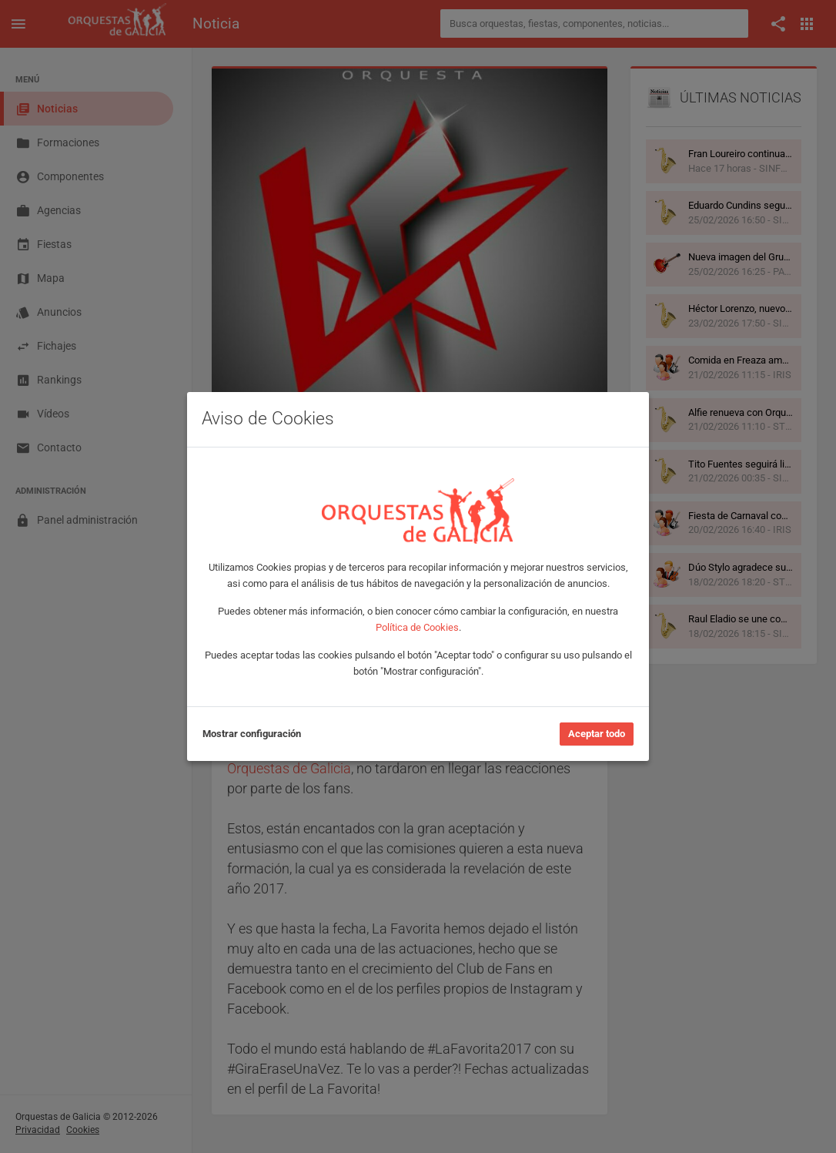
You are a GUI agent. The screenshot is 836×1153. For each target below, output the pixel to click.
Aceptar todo (596, 733)
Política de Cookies (417, 627)
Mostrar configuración (251, 733)
